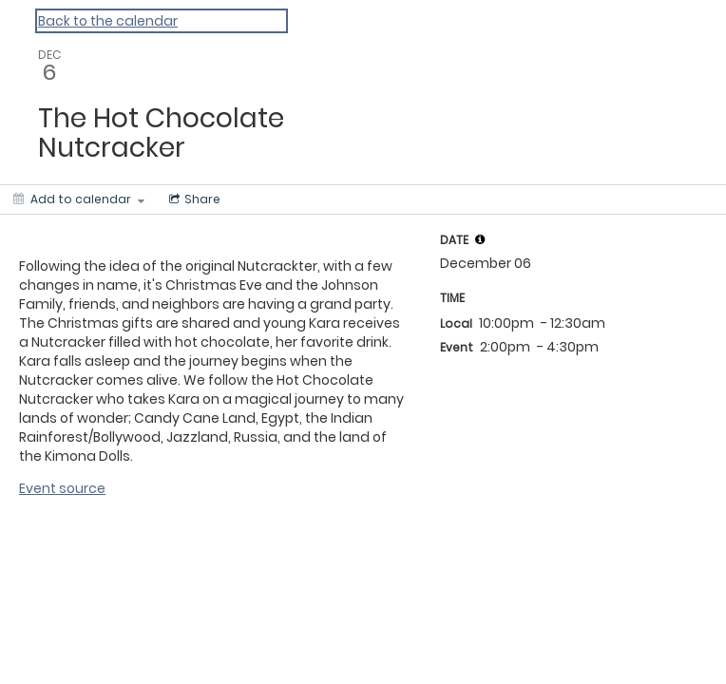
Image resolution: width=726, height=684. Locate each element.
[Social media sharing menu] (193, 199)
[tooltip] (480, 239)
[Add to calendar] (79, 199)
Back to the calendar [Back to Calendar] (108, 20)
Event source (62, 488)
